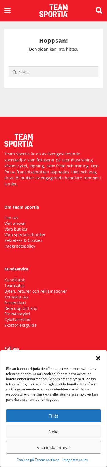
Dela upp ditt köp (20, 308)
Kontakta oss (16, 297)
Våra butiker (16, 229)
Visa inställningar (53, 447)
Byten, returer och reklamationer (35, 291)
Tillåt (53, 416)
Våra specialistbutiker (25, 234)
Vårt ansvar (15, 223)
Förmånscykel (17, 313)
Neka (53, 431)
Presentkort (15, 302)
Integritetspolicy (75, 459)
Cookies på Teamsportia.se (38, 459)
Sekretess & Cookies (23, 240)
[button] (98, 357)
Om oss (11, 218)
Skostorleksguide (20, 325)
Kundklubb (14, 279)
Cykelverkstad (17, 319)
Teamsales (14, 285)
